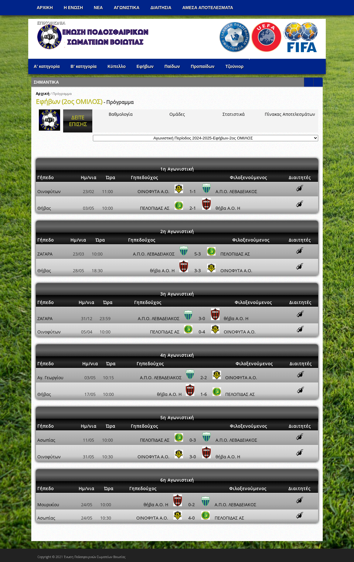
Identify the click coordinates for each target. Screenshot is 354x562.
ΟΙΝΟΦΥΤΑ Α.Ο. (153, 191)
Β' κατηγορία (84, 66)
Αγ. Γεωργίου (50, 377)
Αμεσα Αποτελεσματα (207, 7)
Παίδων (172, 66)
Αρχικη (45, 7)
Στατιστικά (234, 114)
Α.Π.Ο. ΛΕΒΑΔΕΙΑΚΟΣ (236, 191)
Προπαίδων (203, 66)
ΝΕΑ (98, 7)
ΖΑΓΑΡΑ (45, 254)
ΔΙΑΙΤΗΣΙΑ (160, 7)
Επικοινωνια (51, 22)
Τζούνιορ (234, 66)
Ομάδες (177, 114)
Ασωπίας (46, 440)
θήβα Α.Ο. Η (228, 208)
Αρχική (42, 93)
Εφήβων (145, 66)
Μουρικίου (48, 504)
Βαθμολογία (121, 114)
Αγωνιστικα (127, 7)
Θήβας (44, 208)
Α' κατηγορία (47, 66)
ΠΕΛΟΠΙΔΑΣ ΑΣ (154, 208)
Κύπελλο (116, 66)
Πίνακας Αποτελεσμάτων (290, 114)
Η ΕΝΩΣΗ (73, 7)
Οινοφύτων (49, 191)
